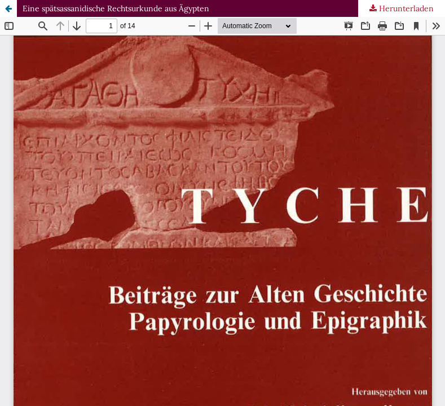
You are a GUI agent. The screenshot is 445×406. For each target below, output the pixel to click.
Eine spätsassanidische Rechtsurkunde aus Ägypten (116, 8)
